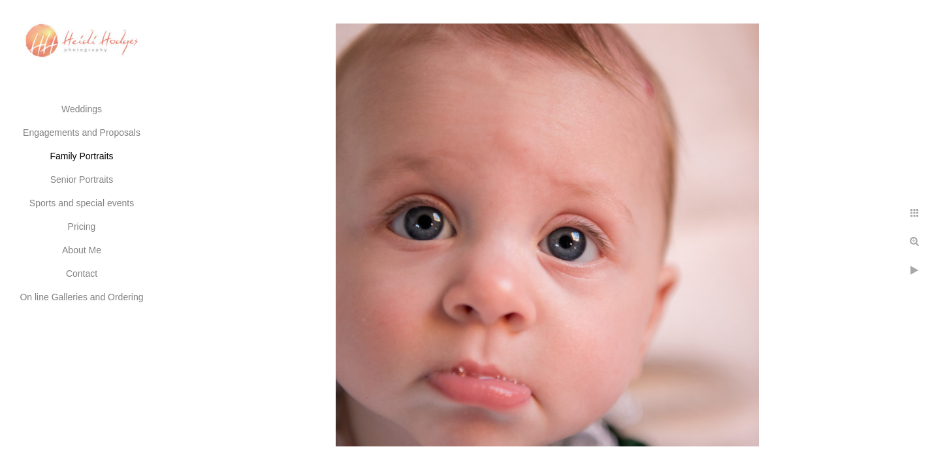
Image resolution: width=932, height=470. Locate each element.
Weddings (81, 109)
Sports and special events (81, 203)
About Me (81, 250)
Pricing (82, 226)
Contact (81, 273)
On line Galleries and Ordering (81, 297)
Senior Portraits (81, 179)
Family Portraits (81, 156)
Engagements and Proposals (81, 132)
